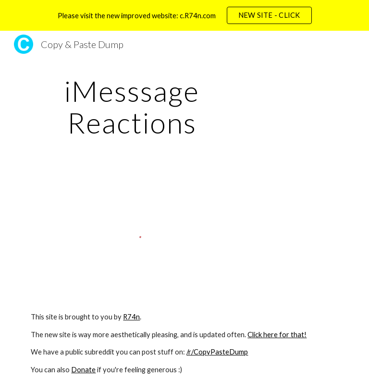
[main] (132, 106)
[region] (184, 15)
